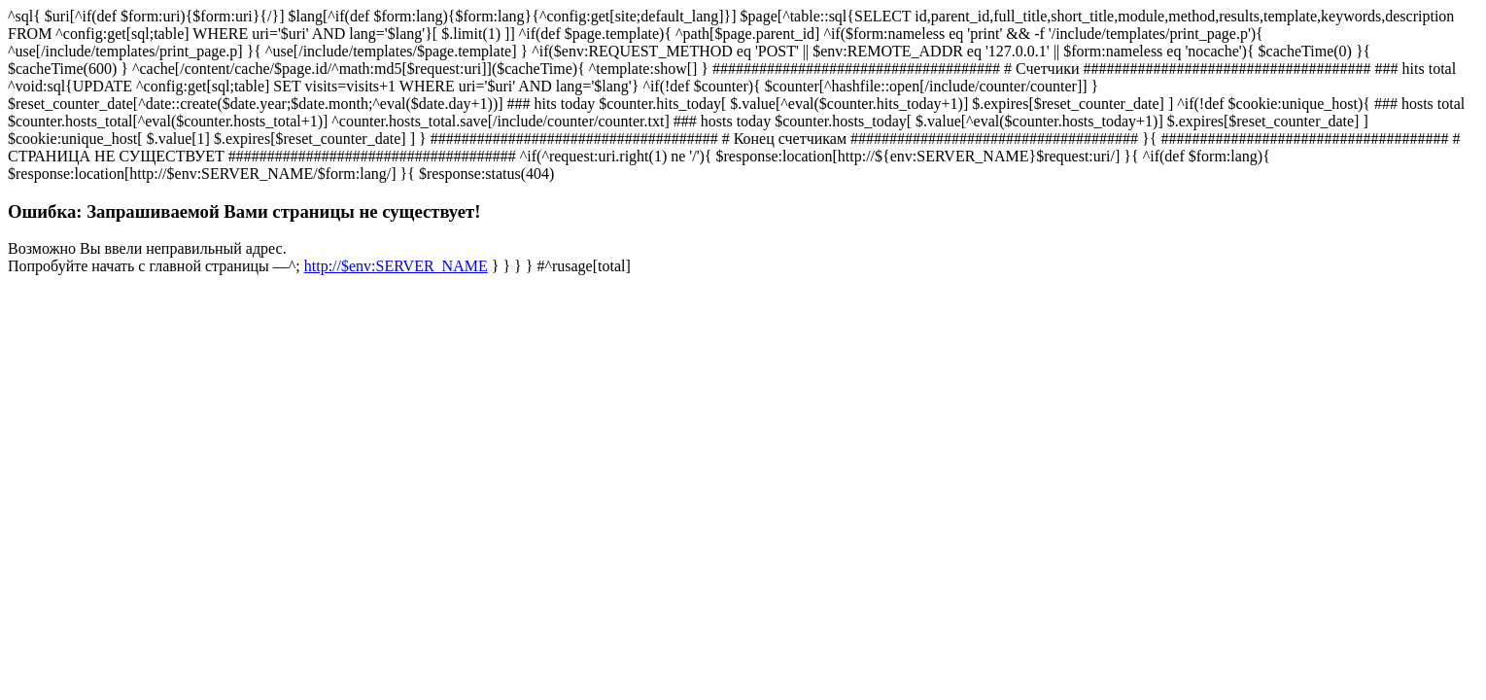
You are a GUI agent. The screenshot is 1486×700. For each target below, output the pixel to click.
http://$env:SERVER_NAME (396, 266)
